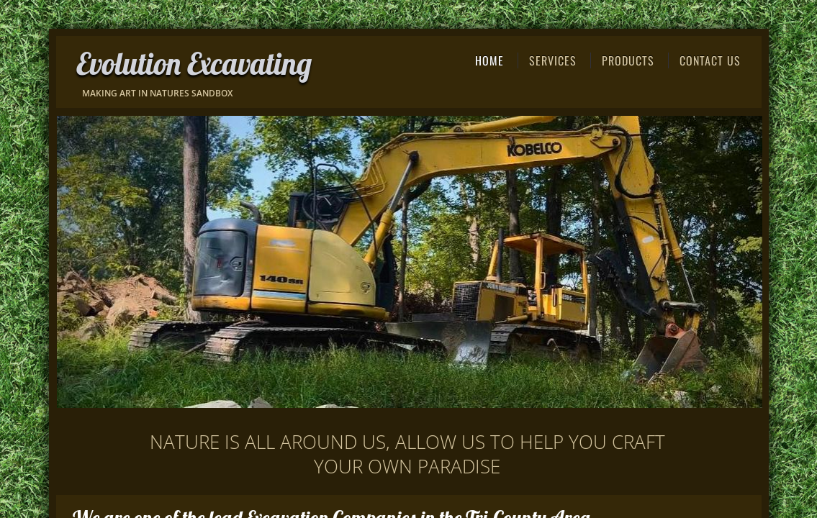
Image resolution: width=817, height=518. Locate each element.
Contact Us (710, 60)
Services (553, 60)
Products (628, 60)
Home (489, 60)
